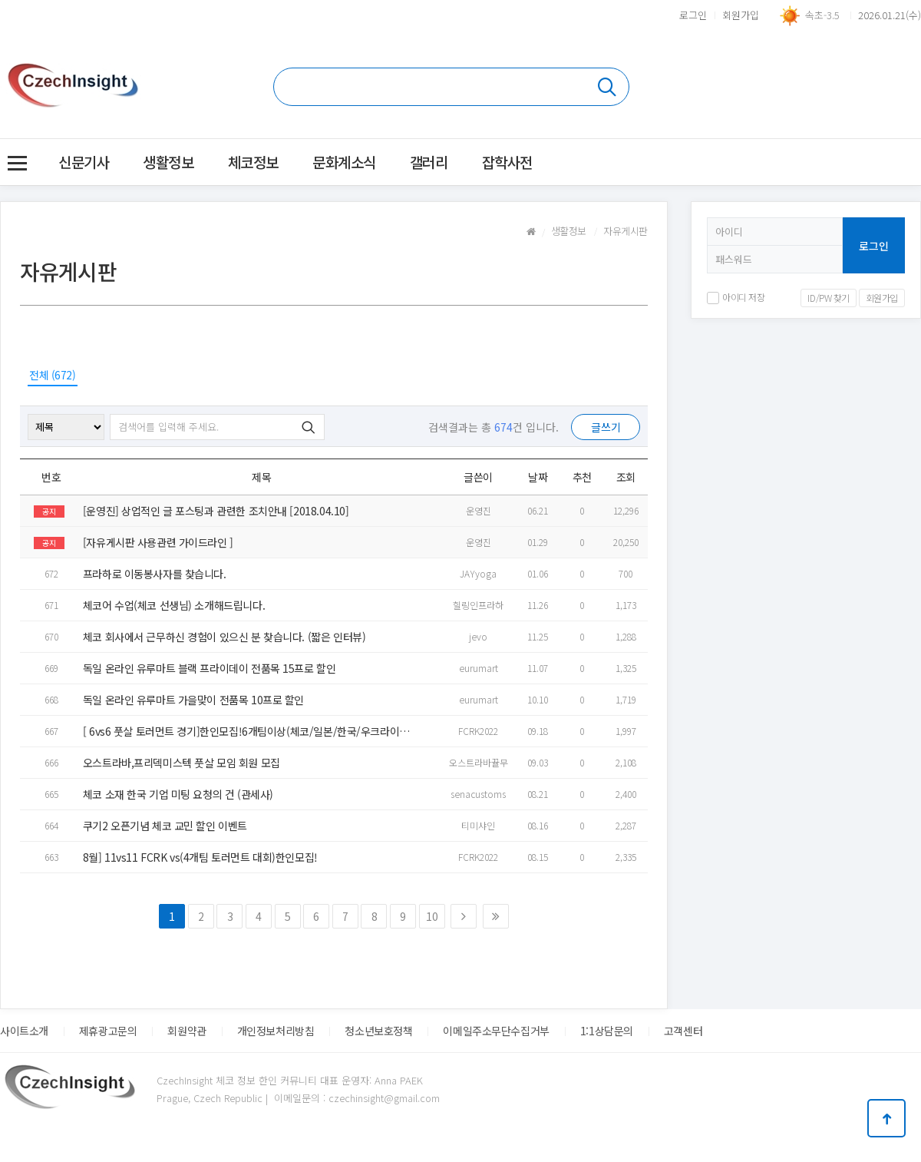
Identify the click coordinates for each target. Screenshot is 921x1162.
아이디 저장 (735, 296)
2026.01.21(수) (889, 15)
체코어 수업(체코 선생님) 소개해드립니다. (174, 605)
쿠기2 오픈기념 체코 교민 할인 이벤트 (165, 825)
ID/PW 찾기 (828, 297)
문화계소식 (344, 161)
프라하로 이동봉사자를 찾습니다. (154, 573)
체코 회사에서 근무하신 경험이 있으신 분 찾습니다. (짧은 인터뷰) (224, 636)
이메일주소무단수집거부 (496, 1030)
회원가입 (740, 15)
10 (431, 916)
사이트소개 (24, 1030)
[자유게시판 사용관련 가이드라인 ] (158, 542)
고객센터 (683, 1030)
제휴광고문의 (108, 1030)
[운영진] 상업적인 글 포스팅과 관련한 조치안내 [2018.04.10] (216, 510)
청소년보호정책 (378, 1030)
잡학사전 (507, 161)
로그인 (693, 15)
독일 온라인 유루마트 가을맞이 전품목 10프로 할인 (193, 699)
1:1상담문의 (606, 1030)
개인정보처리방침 (276, 1030)
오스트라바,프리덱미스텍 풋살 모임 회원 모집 (181, 762)
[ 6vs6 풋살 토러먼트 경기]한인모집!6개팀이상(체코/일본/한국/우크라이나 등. (246, 731)
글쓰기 (606, 427)
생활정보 (168, 161)
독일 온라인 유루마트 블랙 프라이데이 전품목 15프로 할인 (209, 668)
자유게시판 (625, 230)
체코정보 (253, 161)
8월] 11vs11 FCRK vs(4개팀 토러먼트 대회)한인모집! (200, 857)
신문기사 (83, 161)
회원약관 (186, 1030)
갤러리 (429, 161)
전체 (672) (52, 374)
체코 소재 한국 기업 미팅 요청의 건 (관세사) (178, 794)
